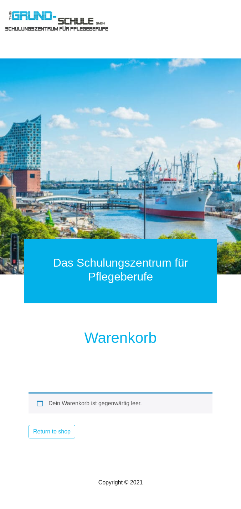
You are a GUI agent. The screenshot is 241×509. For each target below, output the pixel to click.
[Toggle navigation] (14, 40)
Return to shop (52, 431)
